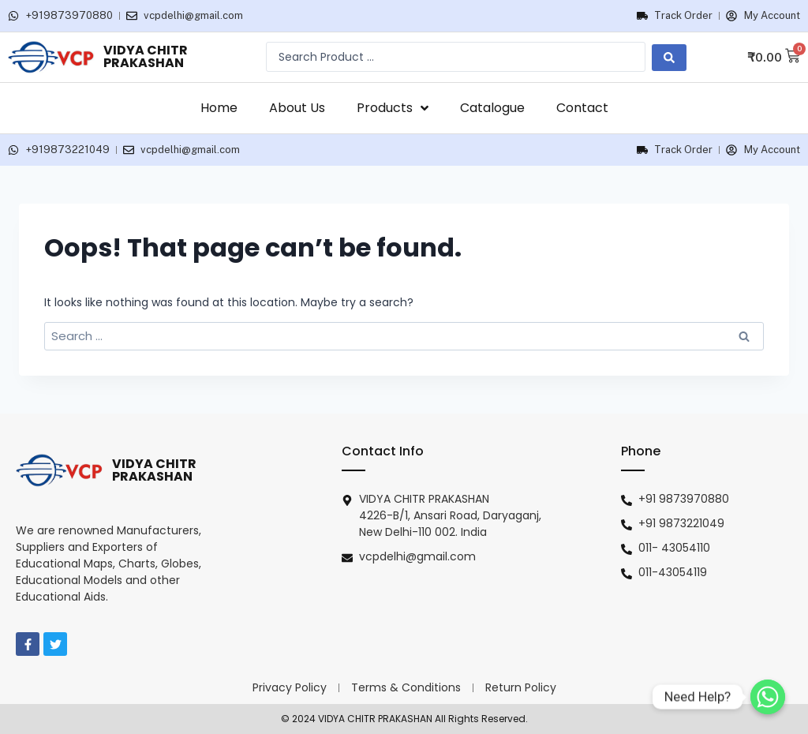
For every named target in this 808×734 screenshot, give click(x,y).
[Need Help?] (767, 697)
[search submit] (669, 56)
